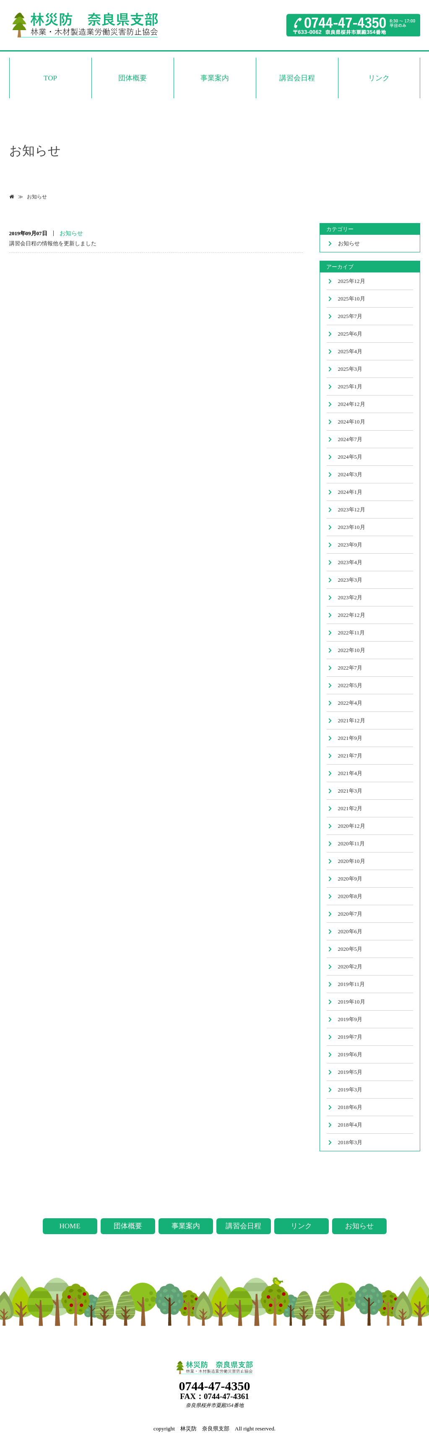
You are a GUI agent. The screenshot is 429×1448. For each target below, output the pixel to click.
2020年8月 (350, 896)
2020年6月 (350, 931)
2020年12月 (351, 826)
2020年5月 (350, 949)
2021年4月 (350, 773)
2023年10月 (351, 527)
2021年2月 (350, 808)
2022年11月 (351, 632)
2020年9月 (350, 878)
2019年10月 (351, 1002)
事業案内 (214, 78)
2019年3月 (350, 1089)
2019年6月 (350, 1054)
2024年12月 (351, 404)
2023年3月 (350, 580)
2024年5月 (350, 457)
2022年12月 (351, 615)
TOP (50, 78)
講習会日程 (297, 78)
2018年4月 (350, 1125)
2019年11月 (351, 984)
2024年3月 (350, 474)
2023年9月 (350, 545)
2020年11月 (351, 843)
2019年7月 (350, 1037)
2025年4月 (350, 351)
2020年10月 (351, 861)
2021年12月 (351, 720)
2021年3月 (350, 791)
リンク (379, 78)
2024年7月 (350, 439)
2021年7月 (350, 755)
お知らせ (37, 197)
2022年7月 (350, 668)
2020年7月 (350, 914)
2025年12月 (351, 281)
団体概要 (132, 78)
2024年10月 (351, 421)
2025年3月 (350, 369)
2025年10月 (351, 298)
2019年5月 (350, 1072)
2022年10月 (351, 650)
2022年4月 (350, 703)
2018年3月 (350, 1142)
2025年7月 (350, 316)
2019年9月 (350, 1019)
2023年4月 (350, 562)
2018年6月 (350, 1107)
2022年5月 (350, 685)
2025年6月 (350, 334)
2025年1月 (350, 386)
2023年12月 (351, 509)
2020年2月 (350, 966)
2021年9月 (350, 738)
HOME (69, 1226)
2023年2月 (350, 597)
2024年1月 (350, 492)
